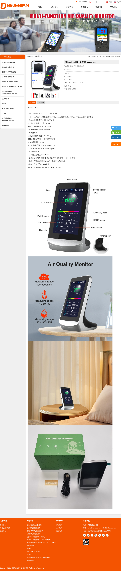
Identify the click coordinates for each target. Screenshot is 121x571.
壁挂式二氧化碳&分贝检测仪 (10, 81)
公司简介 (3, 525)
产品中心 (69, 7)
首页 (40, 7)
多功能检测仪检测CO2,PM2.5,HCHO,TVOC (9, 93)
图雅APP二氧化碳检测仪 (9, 72)
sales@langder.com (98, 2)
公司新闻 (59, 528)
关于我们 (54, 7)
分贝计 (4, 103)
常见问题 (99, 7)
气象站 (4, 113)
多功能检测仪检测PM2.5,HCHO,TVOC (8, 119)
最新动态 (59, 531)
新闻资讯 (84, 7)
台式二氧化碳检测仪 (8, 77)
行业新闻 (59, 525)
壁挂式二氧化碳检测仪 (8, 62)
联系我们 (113, 7)
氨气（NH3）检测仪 (8, 108)
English (119, 2)
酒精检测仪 (5, 125)
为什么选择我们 (5, 528)
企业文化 (3, 531)
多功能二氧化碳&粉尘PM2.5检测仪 (12, 86)
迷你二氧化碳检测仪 (8, 67)
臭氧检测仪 (5, 99)
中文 (110, 2)
